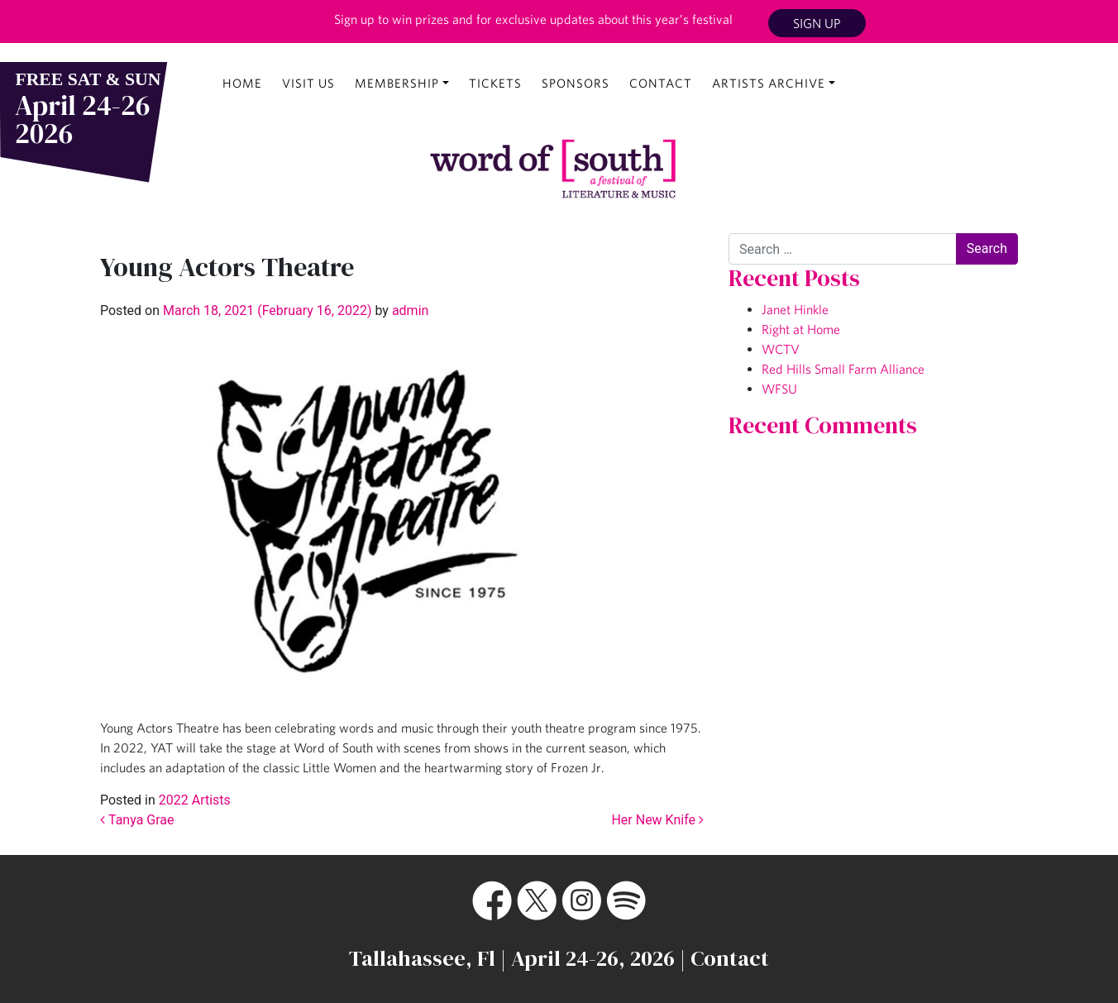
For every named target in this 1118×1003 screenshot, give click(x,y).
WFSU (779, 388)
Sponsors (575, 83)
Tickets (495, 83)
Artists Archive (768, 83)
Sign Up (817, 23)
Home (242, 83)
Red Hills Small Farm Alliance (843, 368)
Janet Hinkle (795, 309)
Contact (660, 83)
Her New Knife (657, 820)
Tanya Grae (137, 820)
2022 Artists (195, 800)
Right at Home (801, 329)
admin (408, 310)
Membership (397, 83)
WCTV (781, 348)
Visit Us (308, 83)
